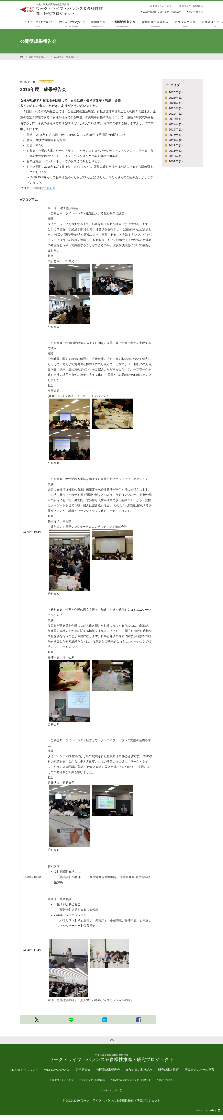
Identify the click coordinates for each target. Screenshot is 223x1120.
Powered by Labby (207, 1110)
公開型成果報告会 (38, 56)
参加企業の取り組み (139, 1069)
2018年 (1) (176, 118)
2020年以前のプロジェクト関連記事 (161, 11)
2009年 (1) (176, 161)
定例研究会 (83, 1069)
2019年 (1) (176, 113)
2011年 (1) (176, 150)
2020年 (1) (176, 108)
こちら (48, 188)
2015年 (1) (176, 134)
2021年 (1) (176, 103)
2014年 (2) (176, 140)
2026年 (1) (176, 92)
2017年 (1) (176, 124)
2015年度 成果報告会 (66, 56)
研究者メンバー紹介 (160, 6)
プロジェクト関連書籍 (190, 6)
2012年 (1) (176, 145)
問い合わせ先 (195, 11)
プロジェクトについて (23, 1069)
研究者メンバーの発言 (199, 1069)
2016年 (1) (176, 129)
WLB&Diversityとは (57, 1069)
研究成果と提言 (168, 1069)
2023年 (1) (176, 97)
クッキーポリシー (111, 1090)
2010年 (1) (176, 156)
